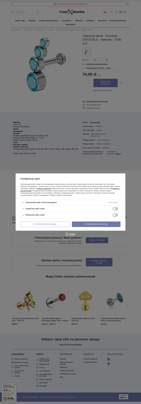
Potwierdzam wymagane (45, 224)
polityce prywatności (44, 188)
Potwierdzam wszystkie (96, 224)
